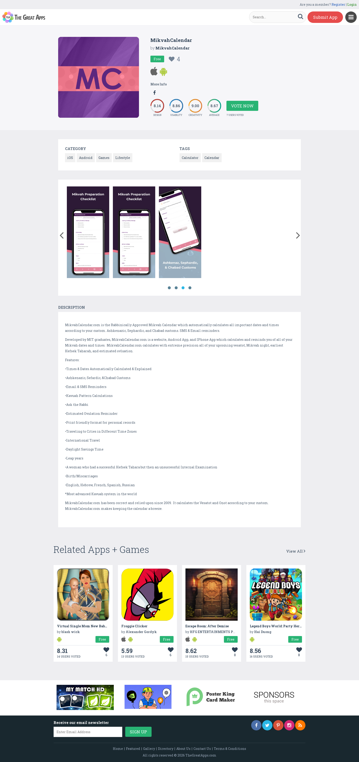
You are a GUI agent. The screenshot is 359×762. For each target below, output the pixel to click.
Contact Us (202, 748)
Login (352, 4)
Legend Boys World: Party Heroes (277, 626)
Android (85, 158)
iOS (70, 158)
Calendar (211, 158)
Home (118, 748)
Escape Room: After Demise (207, 626)
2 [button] (176, 288)
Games (103, 158)
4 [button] (190, 288)
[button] (61, 234)
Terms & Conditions (230, 748)
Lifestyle (122, 158)
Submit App (325, 17)
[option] (88, 233)
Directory (165, 748)
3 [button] (183, 288)
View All (295, 551)
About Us (183, 748)
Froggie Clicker (134, 626)
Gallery (149, 748)
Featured (133, 748)
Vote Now (242, 106)
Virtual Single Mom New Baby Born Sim (90, 626)
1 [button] (169, 288)
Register (338, 4)
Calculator (190, 158)
